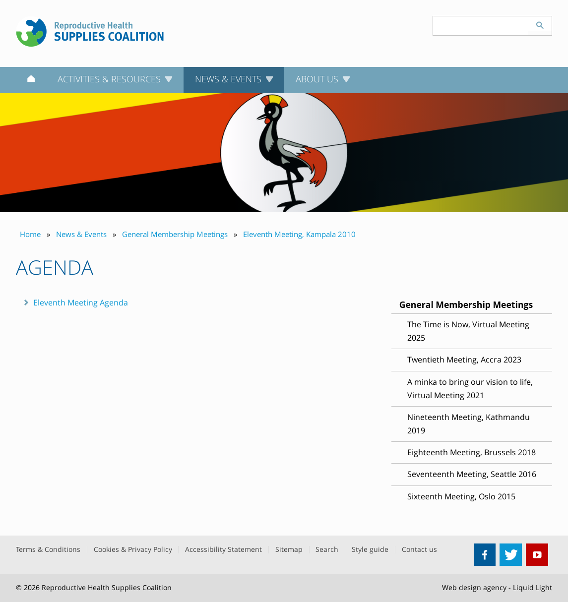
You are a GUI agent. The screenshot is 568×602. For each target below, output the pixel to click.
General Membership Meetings (466, 304)
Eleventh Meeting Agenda (80, 302)
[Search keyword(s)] (480, 25)
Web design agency (474, 587)
